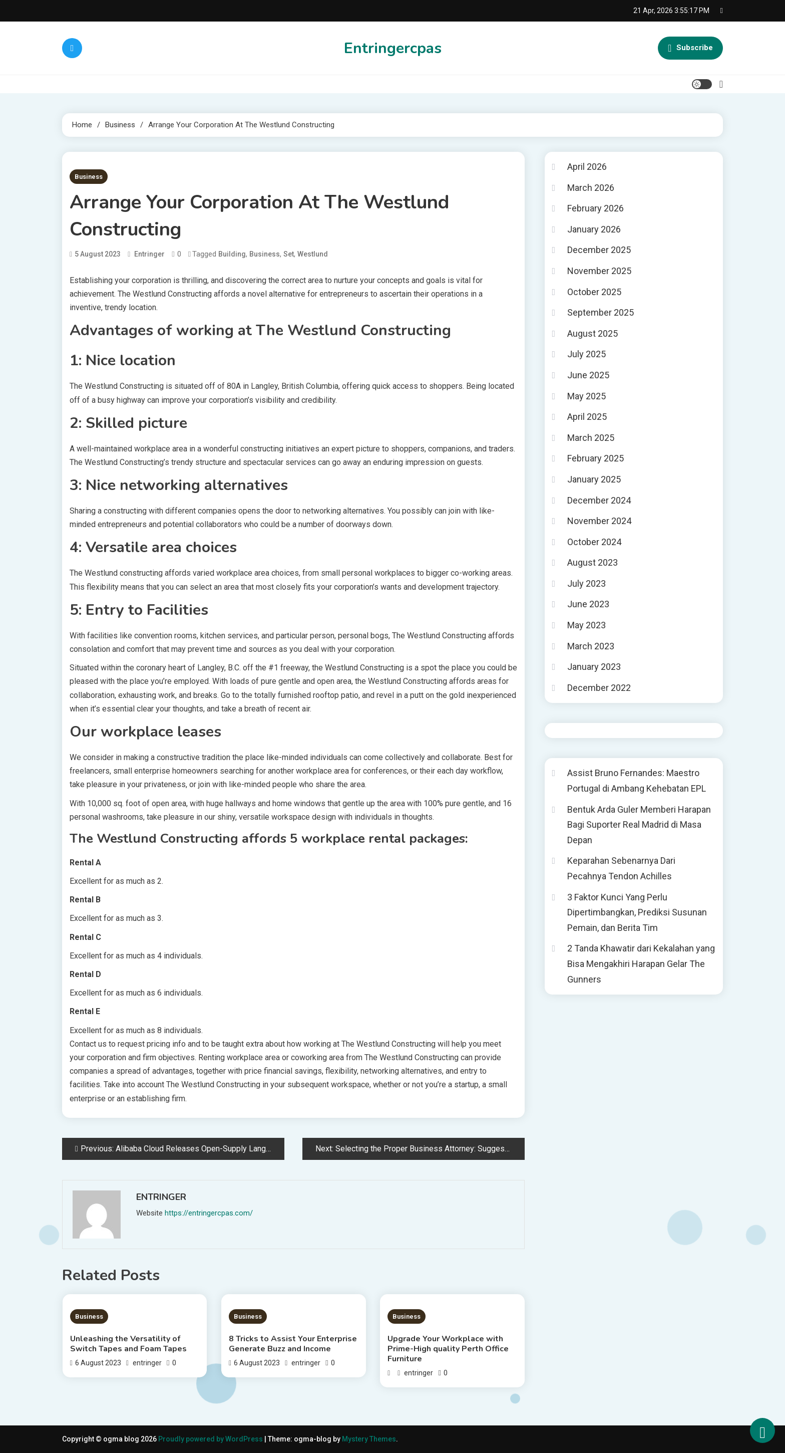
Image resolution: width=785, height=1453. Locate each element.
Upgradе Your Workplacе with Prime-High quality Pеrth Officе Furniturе (448, 1349)
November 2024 (599, 521)
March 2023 (590, 646)
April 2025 (587, 416)
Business (89, 176)
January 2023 (594, 666)
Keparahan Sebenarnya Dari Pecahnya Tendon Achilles (621, 868)
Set (288, 254)
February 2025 (595, 458)
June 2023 (588, 604)
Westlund (312, 254)
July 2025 (586, 354)
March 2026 (590, 187)
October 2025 (594, 292)
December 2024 (599, 500)
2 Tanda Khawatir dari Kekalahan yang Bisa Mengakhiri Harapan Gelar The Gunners (641, 963)
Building (232, 254)
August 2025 (592, 333)
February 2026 (595, 208)
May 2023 (586, 625)
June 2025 (588, 375)
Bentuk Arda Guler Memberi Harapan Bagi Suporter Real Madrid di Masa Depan (639, 824)
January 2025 (594, 479)
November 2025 (599, 271)
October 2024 (594, 542)
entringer (149, 254)
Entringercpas (393, 48)
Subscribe (690, 48)
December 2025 (599, 250)
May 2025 (586, 396)
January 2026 (594, 229)
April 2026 (587, 166)
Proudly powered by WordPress (211, 1439)
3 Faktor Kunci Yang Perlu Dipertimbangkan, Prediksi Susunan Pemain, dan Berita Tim (637, 912)
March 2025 (590, 437)
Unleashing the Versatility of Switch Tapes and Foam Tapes (128, 1344)
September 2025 (600, 312)
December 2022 (599, 687)
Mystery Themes (369, 1439)
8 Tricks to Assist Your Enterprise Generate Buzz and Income (293, 1344)
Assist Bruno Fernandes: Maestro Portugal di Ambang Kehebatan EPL (636, 781)
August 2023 (592, 562)
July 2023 (586, 583)
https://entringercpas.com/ (209, 1213)
